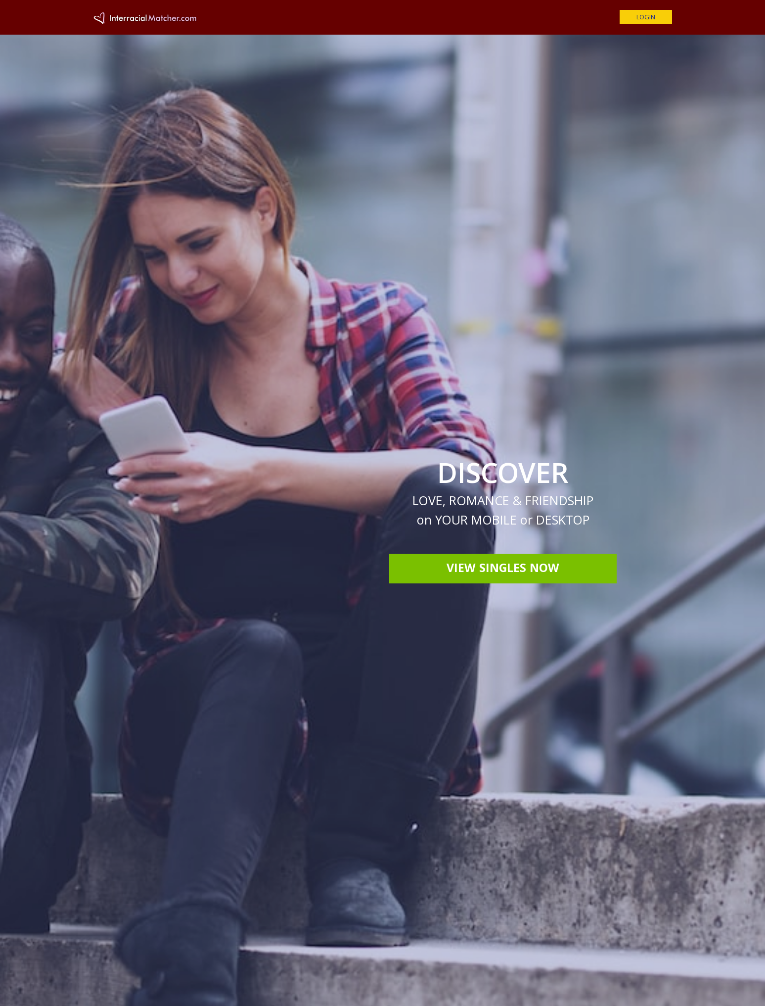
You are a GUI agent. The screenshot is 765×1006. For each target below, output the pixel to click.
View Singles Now (503, 569)
